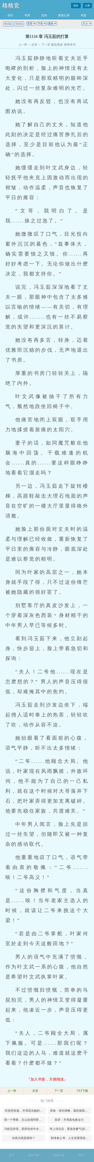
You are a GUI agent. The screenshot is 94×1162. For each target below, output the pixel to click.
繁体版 (8, 23)
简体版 (19, 23)
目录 (34, 44)
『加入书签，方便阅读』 (47, 1079)
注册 (87, 5)
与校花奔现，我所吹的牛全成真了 (24, 1128)
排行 (10, 15)
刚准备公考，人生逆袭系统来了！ (71, 1138)
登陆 (76, 5)
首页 (12, 1155)
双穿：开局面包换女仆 (69, 1119)
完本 (44, 15)
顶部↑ (81, 1155)
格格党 (10, 5)
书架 (83, 15)
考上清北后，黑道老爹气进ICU (69, 1128)
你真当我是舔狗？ (23, 1138)
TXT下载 (82, 1090)
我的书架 (34, 1155)
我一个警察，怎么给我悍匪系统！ (24, 1119)
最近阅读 (57, 44)
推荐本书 (69, 44)
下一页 (46, 44)
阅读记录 (64, 15)
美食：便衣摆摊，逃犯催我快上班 (70, 1110)
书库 (27, 15)
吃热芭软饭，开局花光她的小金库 (25, 1110)
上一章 (22, 44)
